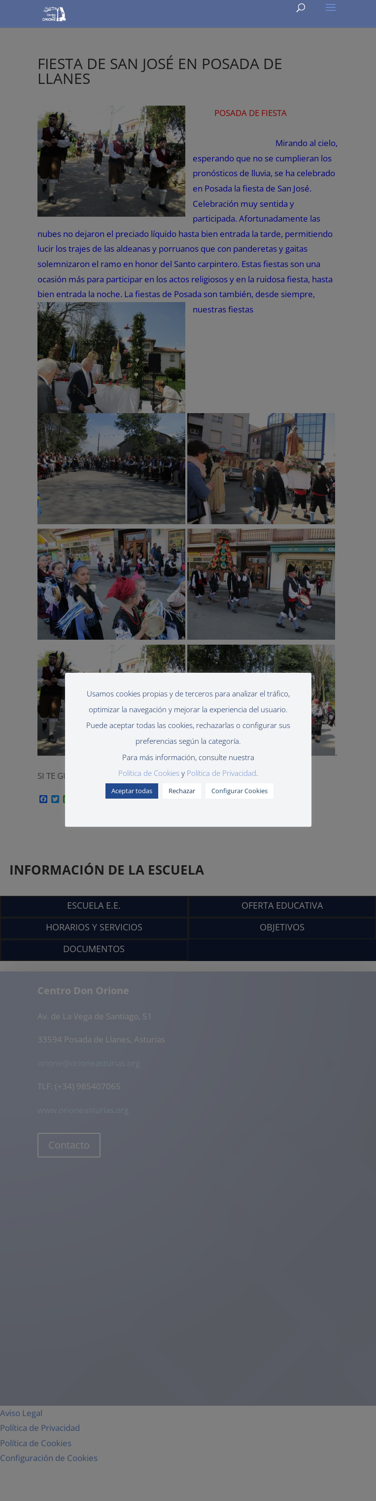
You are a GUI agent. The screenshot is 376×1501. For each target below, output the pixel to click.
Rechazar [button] (182, 790)
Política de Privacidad (221, 773)
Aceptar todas (131, 790)
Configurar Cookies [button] (239, 790)
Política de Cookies (148, 773)
